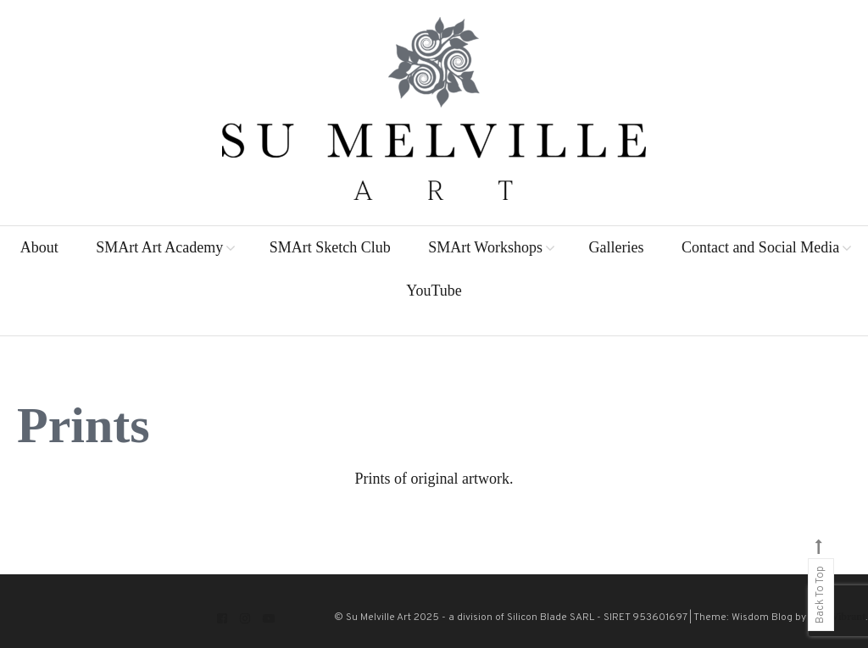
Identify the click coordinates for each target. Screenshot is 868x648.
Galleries (615, 247)
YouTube (434, 290)
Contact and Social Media (760, 247)
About (39, 247)
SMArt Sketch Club (330, 247)
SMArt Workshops (485, 247)
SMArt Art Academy (159, 247)
